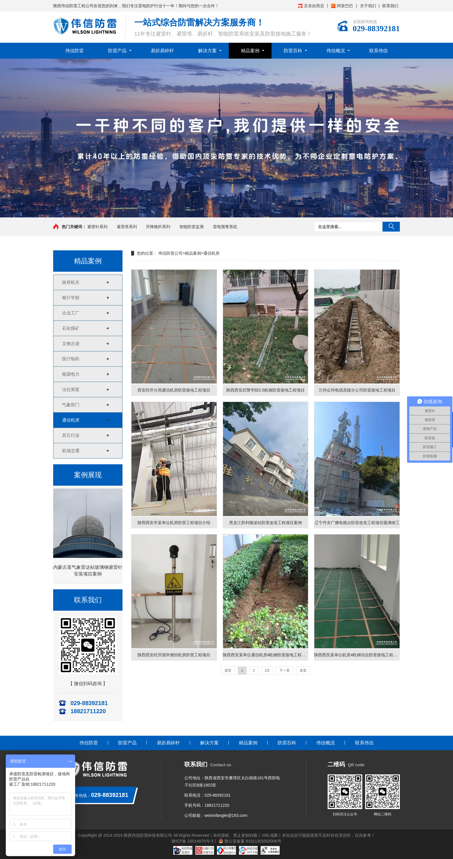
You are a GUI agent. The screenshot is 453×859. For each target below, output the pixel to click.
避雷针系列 (97, 226)
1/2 (267, 670)
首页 (227, 670)
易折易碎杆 (162, 50)
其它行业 (70, 435)
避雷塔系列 (127, 226)
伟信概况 (335, 50)
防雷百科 (293, 50)
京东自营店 (311, 5)
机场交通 (70, 450)
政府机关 (70, 282)
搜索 (391, 227)
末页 (303, 670)
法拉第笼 (70, 389)
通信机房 (70, 420)
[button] (217, 212)
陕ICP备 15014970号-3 (192, 841)
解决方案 (207, 50)
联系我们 (390, 5)
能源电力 (70, 374)
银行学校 (70, 297)
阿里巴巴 (342, 5)
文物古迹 (70, 343)
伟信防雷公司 (170, 253)
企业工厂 (70, 312)
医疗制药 (70, 358)
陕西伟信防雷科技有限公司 (148, 835)
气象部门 (70, 404)
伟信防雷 (74, 50)
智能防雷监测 (191, 226)
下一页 (284, 670)
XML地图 (269, 835)
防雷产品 (117, 50)
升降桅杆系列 (158, 226)
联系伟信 (378, 50)
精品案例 (250, 50)
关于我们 (368, 5)
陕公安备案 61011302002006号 (252, 841)
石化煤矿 (70, 328)
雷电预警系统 (225, 226)
